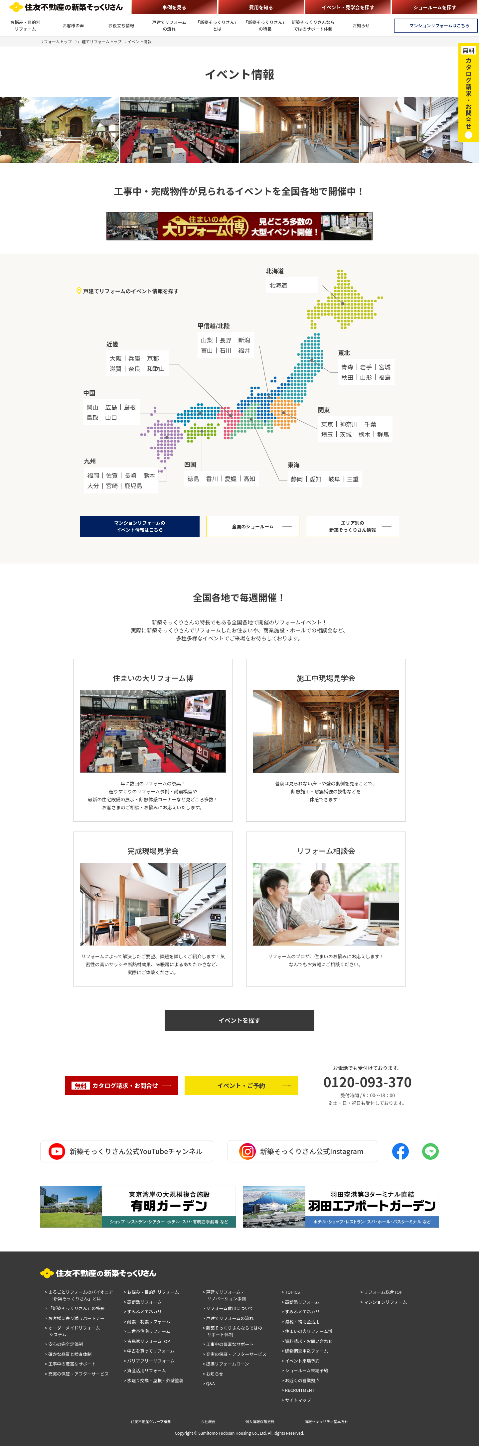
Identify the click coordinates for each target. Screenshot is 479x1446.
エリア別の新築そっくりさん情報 (352, 526)
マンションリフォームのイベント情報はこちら (139, 526)
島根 (130, 407)
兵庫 (134, 358)
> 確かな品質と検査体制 (68, 1354)
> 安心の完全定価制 (64, 1344)
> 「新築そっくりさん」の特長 (74, 1308)
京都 (153, 358)
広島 (111, 407)
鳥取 (92, 417)
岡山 (92, 407)
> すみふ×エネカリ (143, 1311)
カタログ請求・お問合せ (115, 1085)
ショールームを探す (434, 7)
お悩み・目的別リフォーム (25, 25)
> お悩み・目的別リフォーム (151, 1292)
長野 (226, 339)
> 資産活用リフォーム (145, 1370)
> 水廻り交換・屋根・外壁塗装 (153, 1380)
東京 (327, 424)
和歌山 (156, 368)
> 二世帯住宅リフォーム (147, 1331)
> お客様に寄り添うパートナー (74, 1318)
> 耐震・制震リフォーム (147, 1321)
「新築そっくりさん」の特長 (265, 25)
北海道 (278, 285)
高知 (249, 478)
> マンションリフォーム (384, 1302)
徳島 (194, 478)
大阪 (116, 358)
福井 (244, 350)
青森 (347, 366)
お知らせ (361, 25)
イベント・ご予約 (241, 1085)
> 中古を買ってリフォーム (149, 1351)
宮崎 (112, 485)
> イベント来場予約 (301, 1361)
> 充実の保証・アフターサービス (77, 1374)
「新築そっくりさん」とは (217, 25)
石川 (226, 350)
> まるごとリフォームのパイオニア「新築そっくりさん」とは (79, 1295)
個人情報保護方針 (260, 1421)
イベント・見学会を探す (348, 7)
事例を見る (174, 7)
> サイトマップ (296, 1400)
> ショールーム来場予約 (305, 1370)
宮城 (385, 366)
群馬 (383, 434)
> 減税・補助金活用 (301, 1321)
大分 (93, 485)
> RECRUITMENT (298, 1390)
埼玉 (327, 434)
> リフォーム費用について (228, 1308)
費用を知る (261, 7)
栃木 (364, 434)
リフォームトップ (56, 41)
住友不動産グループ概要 (151, 1421)
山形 (366, 377)
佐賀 (112, 475)
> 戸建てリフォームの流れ (228, 1318)
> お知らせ (213, 1374)
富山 (207, 350)
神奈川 (349, 424)
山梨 (207, 339)
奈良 (134, 368)
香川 (212, 478)
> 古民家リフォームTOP (147, 1341)
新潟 (244, 339)
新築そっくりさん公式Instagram (301, 1151)
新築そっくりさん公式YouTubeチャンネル (126, 1151)
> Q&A (209, 1383)
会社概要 (208, 1421)
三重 (353, 478)
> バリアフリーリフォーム (149, 1361)
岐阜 (334, 478)
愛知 (316, 478)
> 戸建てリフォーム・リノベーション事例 (224, 1295)
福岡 (93, 475)
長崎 (130, 475)
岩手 (366, 366)
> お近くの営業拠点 (301, 1380)
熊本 (149, 475)
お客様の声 (73, 25)
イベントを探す (239, 1020)
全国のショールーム (253, 526)
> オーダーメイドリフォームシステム (72, 1331)
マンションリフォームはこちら (439, 25)
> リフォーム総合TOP (381, 1292)
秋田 (347, 377)
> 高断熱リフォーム (143, 1302)
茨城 (346, 434)
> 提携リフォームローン (226, 1364)
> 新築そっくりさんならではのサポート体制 (232, 1331)
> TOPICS (291, 1292)
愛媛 (231, 478)
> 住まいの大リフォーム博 (307, 1331)
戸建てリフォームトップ (100, 41)
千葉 (370, 424)
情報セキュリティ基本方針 (326, 1421)
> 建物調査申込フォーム (305, 1351)
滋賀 (116, 368)
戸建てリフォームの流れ (169, 25)
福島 (385, 377)
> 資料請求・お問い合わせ (307, 1341)
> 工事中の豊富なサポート (70, 1364)
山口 (111, 417)
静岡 (297, 478)
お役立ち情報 (121, 25)
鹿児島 (133, 485)
